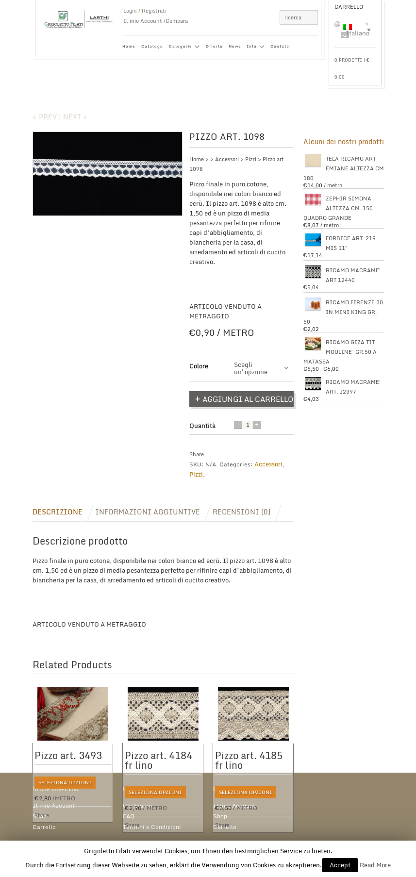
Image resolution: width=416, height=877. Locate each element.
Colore (198, 366)
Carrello (44, 826)
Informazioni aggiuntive (147, 511)
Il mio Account (142, 21)
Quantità (202, 425)
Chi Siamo (137, 805)
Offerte (214, 46)
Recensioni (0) (241, 511)
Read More (375, 865)
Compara (177, 21)
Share (196, 454)
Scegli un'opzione (250, 368)
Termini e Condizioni (152, 826)
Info (254, 48)
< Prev (45, 116)
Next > (75, 116)
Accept (340, 865)
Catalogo (152, 46)
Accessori (227, 159)
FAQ (128, 816)
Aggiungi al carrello (247, 399)
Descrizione (58, 511)
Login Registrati (144, 10)
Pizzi (250, 159)
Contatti (280, 46)
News (235, 46)
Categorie (183, 48)
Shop (40, 816)
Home (128, 46)
